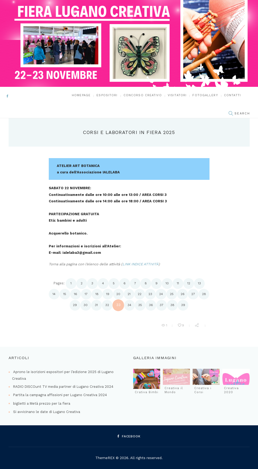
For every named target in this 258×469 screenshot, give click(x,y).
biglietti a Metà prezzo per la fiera (41, 403)
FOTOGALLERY (205, 95)
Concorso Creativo (143, 95)
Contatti (232, 95)
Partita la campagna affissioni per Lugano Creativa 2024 (60, 395)
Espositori (106, 95)
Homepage (81, 95)
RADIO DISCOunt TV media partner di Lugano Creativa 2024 (64, 387)
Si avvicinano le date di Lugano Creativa (46, 412)
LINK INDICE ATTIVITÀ (140, 264)
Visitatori (177, 95)
